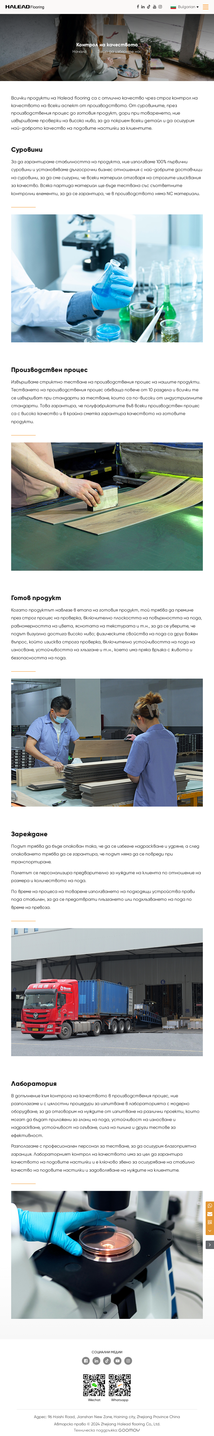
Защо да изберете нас (120, 54)
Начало (79, 54)
